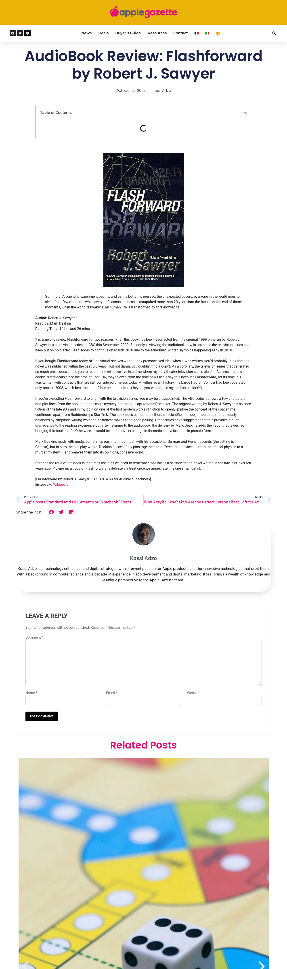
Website (193, 693)
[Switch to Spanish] (218, 33)
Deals (103, 33)
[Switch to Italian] (207, 33)
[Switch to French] (197, 33)
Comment (34, 637)
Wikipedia (61, 484)
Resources (157, 33)
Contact (180, 33)
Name (31, 693)
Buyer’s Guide (128, 33)
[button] (274, 33)
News (86, 33)
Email (111, 693)
